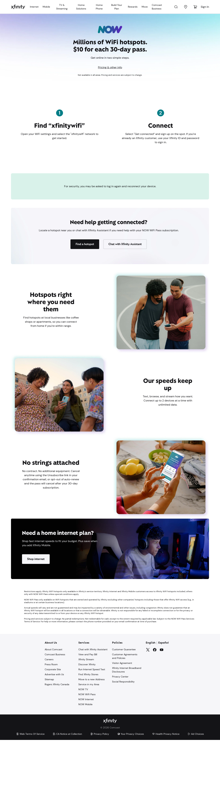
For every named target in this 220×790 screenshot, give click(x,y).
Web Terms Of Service (30, 784)
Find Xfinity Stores (88, 724)
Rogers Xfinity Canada (57, 734)
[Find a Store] (186, 7)
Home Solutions (81, 6)
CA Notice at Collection (67, 784)
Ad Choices (196, 784)
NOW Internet (86, 749)
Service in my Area (88, 734)
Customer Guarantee (124, 699)
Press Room (51, 714)
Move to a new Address (91, 729)
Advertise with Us (54, 724)
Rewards (133, 6)
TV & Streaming (62, 6)
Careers (49, 709)
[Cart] (195, 7)
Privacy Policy (99, 784)
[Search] (176, 7)
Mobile (46, 6)
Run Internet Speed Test (91, 719)
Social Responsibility (123, 731)
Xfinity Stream (86, 709)
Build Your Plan (116, 6)
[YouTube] (162, 700)
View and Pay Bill (87, 704)
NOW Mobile (85, 754)
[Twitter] (148, 700)
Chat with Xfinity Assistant (92, 699)
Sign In (205, 7)
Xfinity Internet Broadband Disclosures (126, 720)
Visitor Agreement (122, 713)
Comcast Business (157, 6)
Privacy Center (120, 726)
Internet (34, 6)
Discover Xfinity (87, 714)
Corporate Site (53, 719)
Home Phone (99, 6)
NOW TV (83, 739)
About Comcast (53, 699)
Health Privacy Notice (165, 784)
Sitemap (49, 729)
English (150, 693)
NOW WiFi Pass (87, 744)
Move (145, 6)
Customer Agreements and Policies (124, 706)
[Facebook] (155, 700)
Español (163, 693)
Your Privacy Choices (130, 784)
